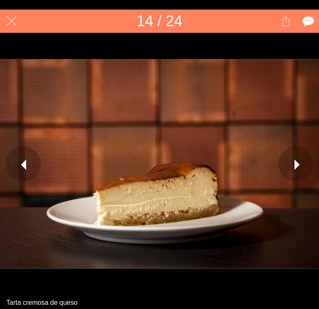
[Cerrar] (12, 21)
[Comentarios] (307, 21)
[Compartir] (286, 21)
